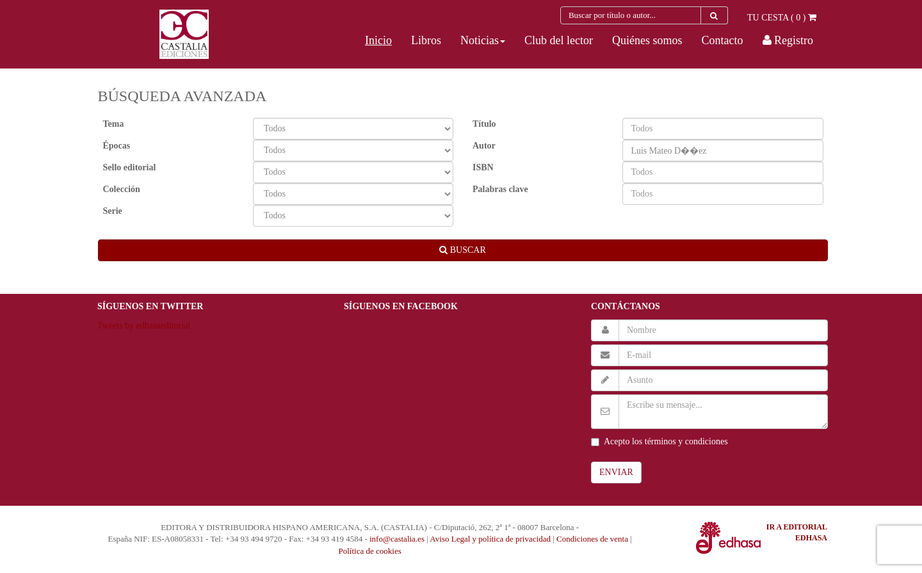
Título (484, 124)
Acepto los (659, 441)
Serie (112, 211)
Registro (788, 40)
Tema (113, 124)
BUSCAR (462, 250)
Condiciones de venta (592, 539)
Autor (484, 145)
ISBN (483, 167)
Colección (121, 189)
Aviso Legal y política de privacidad (490, 539)
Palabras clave (500, 189)
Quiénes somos (647, 40)
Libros (426, 40)
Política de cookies (370, 551)
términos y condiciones (686, 441)
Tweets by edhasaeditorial (143, 325)
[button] (483, 40)
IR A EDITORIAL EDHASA (796, 532)
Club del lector (558, 40)
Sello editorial (129, 167)
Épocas (117, 145)
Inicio (378, 40)
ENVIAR (616, 472)
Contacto (722, 40)
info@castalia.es (397, 539)
